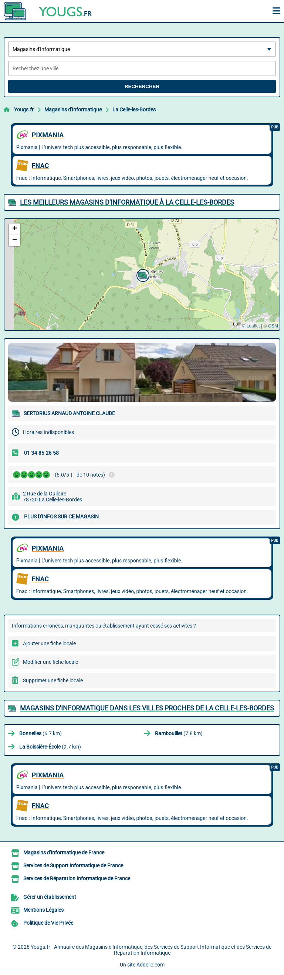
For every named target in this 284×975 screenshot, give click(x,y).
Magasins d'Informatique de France (63, 852)
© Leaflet (251, 326)
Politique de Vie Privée (48, 923)
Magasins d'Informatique (73, 109)
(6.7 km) (40, 733)
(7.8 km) (179, 733)
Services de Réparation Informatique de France (76, 878)
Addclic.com (150, 965)
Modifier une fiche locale (50, 662)
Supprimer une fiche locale (53, 680)
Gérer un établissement (49, 897)
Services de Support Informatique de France (73, 865)
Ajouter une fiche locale (49, 643)
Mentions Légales (43, 910)
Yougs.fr (24, 109)
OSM (273, 326)
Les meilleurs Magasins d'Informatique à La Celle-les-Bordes (127, 202)
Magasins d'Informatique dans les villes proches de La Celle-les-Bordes (147, 708)
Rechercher (142, 86)
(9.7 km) (50, 747)
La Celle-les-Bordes (134, 109)
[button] (142, 274)
